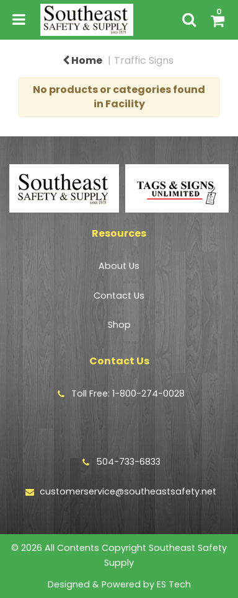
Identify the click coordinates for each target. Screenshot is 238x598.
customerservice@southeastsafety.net (128, 491)
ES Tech (174, 584)
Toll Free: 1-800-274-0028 (128, 393)
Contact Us (119, 295)
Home (82, 60)
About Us (119, 266)
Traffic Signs (144, 60)
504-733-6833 (128, 461)
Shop (119, 325)
